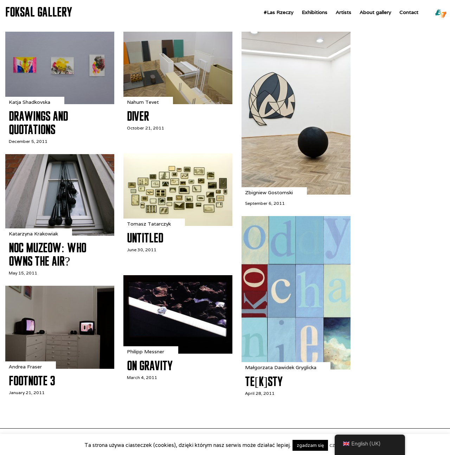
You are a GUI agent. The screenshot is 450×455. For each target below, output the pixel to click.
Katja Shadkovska (29, 102)
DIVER (138, 116)
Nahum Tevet (143, 102)
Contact (408, 12)
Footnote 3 (32, 380)
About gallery (375, 12)
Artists (343, 12)
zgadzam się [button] (310, 445)
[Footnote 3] (59, 367)
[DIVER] (177, 102)
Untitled (145, 238)
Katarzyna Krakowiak (33, 233)
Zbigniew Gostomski (269, 192)
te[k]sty (264, 381)
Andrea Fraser (25, 367)
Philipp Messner (145, 351)
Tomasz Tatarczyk (149, 224)
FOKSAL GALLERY (38, 12)
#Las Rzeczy (278, 12)
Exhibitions (314, 12)
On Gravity (150, 365)
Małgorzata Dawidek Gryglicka (280, 367)
